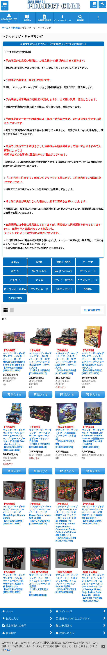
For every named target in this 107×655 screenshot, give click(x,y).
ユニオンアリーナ (87, 280)
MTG (39, 262)
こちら (7, 650)
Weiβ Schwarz (63, 271)
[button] (4, 5)
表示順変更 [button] (92, 310)
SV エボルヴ (39, 271)
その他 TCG (15, 298)
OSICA (88, 289)
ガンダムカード (39, 289)
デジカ (39, 280)
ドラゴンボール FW (14, 289)
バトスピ (15, 280)
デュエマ (88, 262)
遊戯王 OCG (63, 262)
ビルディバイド (63, 289)
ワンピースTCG (63, 280)
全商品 (15, 262)
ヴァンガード (87, 271)
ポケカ (15, 271)
